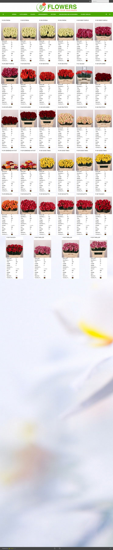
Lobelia (35, 51)
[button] (110, 1)
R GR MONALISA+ (29, 369)
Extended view (100, 28)
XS (96, 25)
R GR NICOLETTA (54, 369)
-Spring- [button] (14, 14)
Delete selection (7, 73)
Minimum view (100, 30)
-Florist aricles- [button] (86, 14)
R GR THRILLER (53, 456)
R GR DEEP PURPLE (55, 65)
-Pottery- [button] (53, 14)
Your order (99, 34)
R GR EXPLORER (78, 152)
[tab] (9, 36)
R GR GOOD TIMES (78, 282)
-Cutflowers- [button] (23, 14)
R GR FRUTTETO (29, 239)
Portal (13, 548)
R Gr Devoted (52, 152)
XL (110, 25)
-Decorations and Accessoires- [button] (68, 14)
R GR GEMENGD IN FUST (31, 282)
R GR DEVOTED (53, 109)
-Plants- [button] (32, 14)
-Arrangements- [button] (43, 14)
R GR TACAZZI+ (77, 413)
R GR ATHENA (28, 20)
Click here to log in (103, 41)
